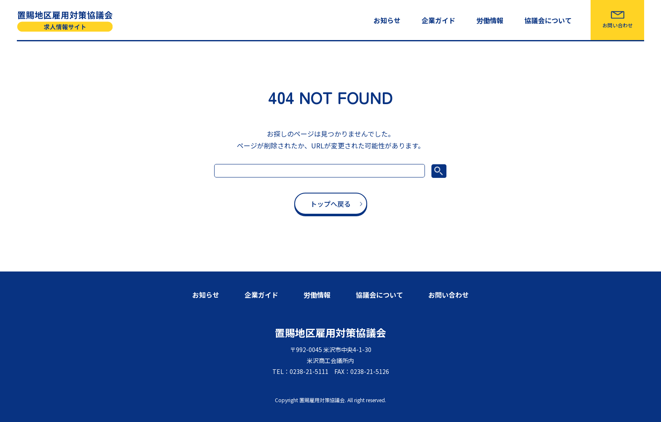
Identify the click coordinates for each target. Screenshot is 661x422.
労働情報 (489, 20)
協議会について (548, 20)
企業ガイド (438, 20)
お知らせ (386, 20)
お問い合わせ (617, 25)
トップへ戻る (330, 204)
